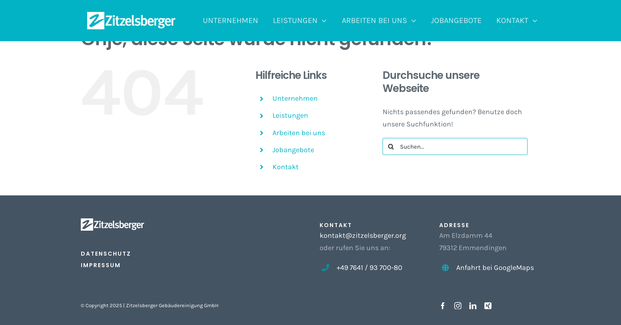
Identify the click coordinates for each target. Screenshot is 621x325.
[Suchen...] (455, 146)
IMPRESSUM (101, 265)
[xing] (487, 305)
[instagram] (457, 305)
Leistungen (290, 115)
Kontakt (285, 166)
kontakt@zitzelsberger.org (363, 235)
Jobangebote (293, 149)
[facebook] (442, 305)
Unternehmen (295, 98)
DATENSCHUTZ (106, 254)
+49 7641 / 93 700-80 (369, 267)
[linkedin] (472, 305)
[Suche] (391, 146)
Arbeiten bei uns (298, 132)
